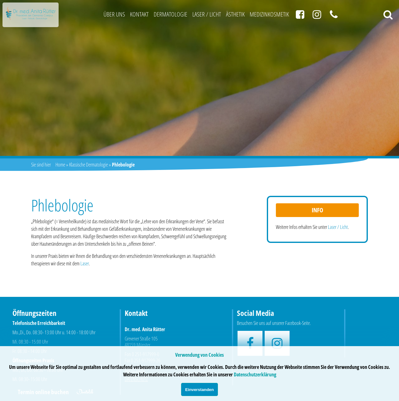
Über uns (114, 14)
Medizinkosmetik (269, 14)
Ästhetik (235, 14)
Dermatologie (170, 14)
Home (60, 164)
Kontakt (139, 14)
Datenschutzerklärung (255, 374)
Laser (84, 263)
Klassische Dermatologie (88, 164)
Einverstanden (199, 389)
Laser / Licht (206, 14)
